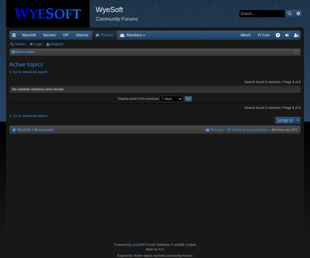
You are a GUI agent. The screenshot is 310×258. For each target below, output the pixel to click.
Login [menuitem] (288, 36)
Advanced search (298, 13)
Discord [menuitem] (82, 35)
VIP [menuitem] (66, 35)
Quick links (15, 36)
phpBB (138, 244)
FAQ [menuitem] (279, 36)
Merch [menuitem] (246, 35)
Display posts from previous (150, 98)
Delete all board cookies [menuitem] (249, 130)
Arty (161, 249)
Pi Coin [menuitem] (264, 35)
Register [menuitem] (297, 36)
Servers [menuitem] (49, 35)
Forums (107, 35)
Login (38, 44)
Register (57, 44)
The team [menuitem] (217, 130)
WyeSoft (29, 35)
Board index (44, 130)
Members (134, 35)
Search (289, 13)
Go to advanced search (30, 72)
